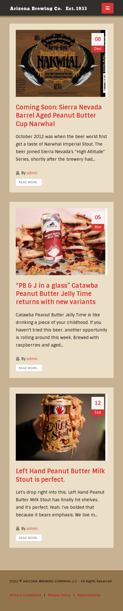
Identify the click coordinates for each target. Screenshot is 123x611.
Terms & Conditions (25, 595)
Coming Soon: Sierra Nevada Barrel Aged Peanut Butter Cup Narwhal (59, 115)
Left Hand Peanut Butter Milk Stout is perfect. (60, 475)
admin (32, 172)
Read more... (29, 182)
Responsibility (89, 595)
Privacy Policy (59, 595)
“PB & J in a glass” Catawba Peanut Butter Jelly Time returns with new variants (57, 294)
